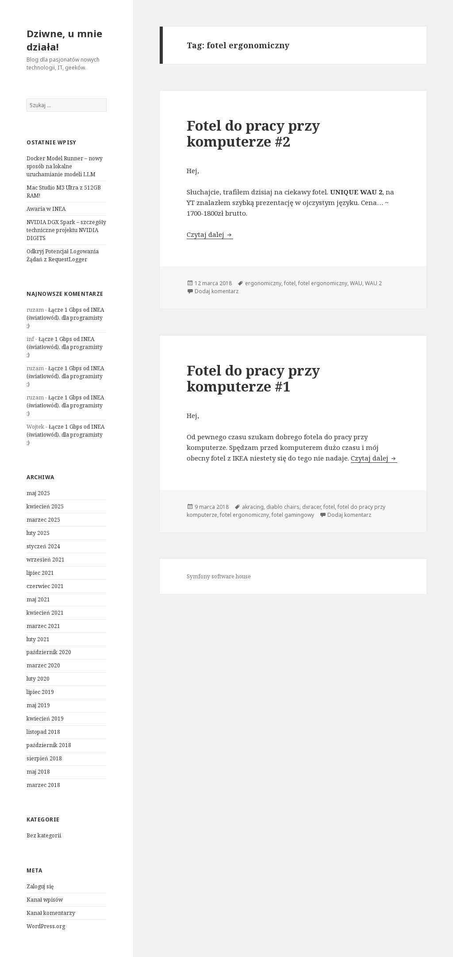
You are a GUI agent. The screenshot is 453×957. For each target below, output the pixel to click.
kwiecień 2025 (45, 506)
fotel (290, 283)
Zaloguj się (40, 886)
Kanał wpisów (45, 899)
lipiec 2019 (40, 692)
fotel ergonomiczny (322, 283)
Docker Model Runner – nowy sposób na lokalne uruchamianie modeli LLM (65, 166)
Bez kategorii (44, 835)
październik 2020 (49, 652)
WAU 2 (373, 283)
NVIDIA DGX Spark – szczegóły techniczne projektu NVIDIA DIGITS (66, 230)
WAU (356, 283)
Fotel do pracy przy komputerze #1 (253, 378)
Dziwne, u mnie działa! (64, 40)
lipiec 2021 (40, 573)
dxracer (311, 507)
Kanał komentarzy (51, 913)
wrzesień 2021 (46, 559)
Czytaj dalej (210, 234)
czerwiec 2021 (45, 586)
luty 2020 (38, 678)
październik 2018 (49, 745)
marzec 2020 (43, 665)
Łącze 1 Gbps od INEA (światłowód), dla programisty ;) (65, 317)
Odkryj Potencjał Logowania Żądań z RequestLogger (63, 255)
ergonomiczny (263, 283)
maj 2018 (38, 771)
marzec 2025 (43, 519)
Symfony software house (219, 576)
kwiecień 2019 (45, 718)
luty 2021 (38, 639)
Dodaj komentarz (216, 291)
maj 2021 (38, 599)
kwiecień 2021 (45, 612)
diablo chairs (282, 507)
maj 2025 (38, 493)
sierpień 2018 (44, 758)
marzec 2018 (43, 785)
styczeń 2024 (43, 546)
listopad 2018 (43, 732)
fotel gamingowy (293, 515)
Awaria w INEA (46, 209)
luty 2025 (38, 533)
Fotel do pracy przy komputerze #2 (253, 133)
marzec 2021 (43, 626)
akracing (253, 507)
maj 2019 (38, 705)
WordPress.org (46, 926)
